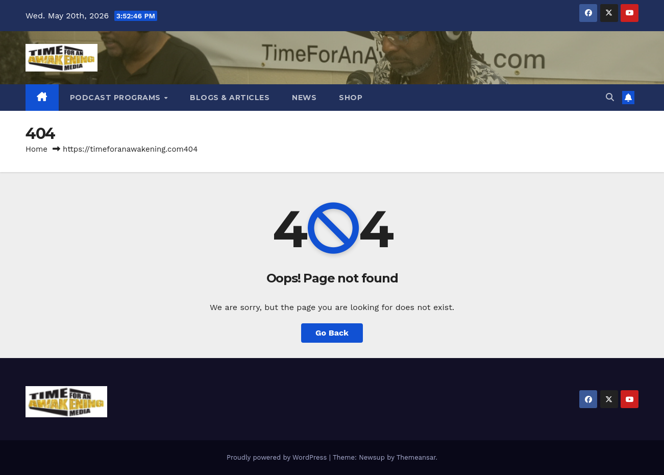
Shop (350, 97)
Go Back (332, 333)
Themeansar (416, 457)
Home (36, 149)
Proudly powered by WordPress (278, 457)
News (304, 97)
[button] (610, 97)
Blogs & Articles (229, 97)
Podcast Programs (116, 97)
